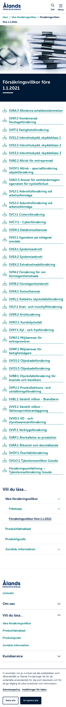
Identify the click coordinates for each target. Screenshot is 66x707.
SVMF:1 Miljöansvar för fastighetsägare (25, 351)
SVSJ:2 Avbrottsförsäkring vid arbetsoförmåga (30, 205)
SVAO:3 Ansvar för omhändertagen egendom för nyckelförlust (34, 182)
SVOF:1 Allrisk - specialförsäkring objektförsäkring (33, 170)
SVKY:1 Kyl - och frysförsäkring (31, 330)
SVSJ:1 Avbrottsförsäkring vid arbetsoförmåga (30, 193)
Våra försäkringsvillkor (23, 17)
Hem (5, 17)
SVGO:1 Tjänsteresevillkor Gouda (33, 461)
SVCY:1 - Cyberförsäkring (27, 222)
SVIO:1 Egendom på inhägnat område (30, 239)
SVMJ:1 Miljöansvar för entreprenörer (25, 340)
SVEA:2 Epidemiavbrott (25, 257)
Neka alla (10, 700)
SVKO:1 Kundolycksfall (25, 322)
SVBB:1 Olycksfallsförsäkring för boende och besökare (32, 378)
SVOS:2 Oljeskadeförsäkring (29, 361)
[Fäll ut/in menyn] (33, 603)
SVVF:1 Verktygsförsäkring (28, 430)
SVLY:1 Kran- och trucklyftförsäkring (35, 307)
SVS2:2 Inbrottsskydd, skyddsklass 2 (35, 145)
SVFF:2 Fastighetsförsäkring (29, 130)
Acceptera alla (30, 700)
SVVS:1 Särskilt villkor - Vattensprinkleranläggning (28, 409)
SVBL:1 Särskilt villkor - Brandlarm (33, 399)
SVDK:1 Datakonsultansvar (28, 230)
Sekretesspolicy (11, 689)
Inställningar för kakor (34, 689)
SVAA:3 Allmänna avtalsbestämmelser (36, 111)
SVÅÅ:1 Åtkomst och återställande (33, 445)
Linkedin (8, 593)
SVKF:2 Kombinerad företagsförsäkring (23, 120)
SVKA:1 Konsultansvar (24, 291)
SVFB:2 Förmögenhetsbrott (29, 284)
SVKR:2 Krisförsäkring (24, 314)
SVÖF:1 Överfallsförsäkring (28, 453)
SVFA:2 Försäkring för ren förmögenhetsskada (27, 274)
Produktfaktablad (14, 630)
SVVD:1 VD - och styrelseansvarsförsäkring (27, 420)
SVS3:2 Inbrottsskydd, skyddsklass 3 (35, 153)
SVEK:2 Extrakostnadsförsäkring (32, 264)
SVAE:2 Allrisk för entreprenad (31, 161)
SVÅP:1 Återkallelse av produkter (32, 437)
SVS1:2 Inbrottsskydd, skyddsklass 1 (35, 138)
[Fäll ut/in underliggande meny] (58, 499)
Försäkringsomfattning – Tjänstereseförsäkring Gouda (30, 470)
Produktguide (12, 637)
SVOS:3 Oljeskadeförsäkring (29, 368)
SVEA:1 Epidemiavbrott (25, 249)
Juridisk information (16, 645)
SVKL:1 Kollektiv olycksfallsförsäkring (36, 299)
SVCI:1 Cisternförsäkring (27, 214)
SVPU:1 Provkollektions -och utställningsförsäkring (30, 390)
